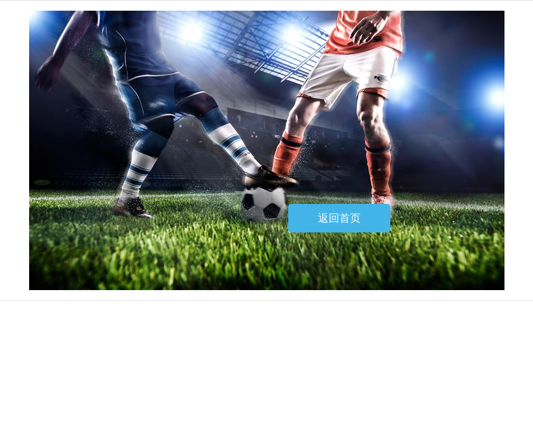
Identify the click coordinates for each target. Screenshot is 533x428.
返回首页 (339, 218)
